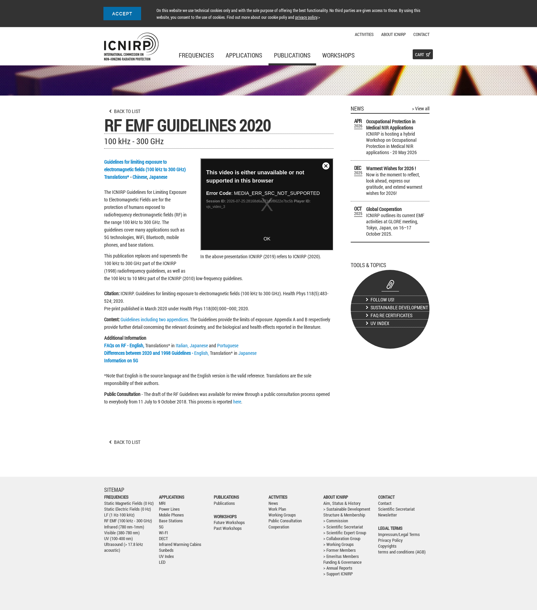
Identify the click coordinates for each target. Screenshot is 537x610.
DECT (163, 538)
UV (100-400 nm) (118, 538)
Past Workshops (228, 528)
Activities (364, 34)
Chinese (140, 177)
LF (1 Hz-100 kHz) (119, 515)
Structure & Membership (344, 515)
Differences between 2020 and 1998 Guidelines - (149, 353)
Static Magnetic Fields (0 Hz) (129, 503)
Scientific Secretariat (396, 509)
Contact (421, 34)
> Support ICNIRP (338, 574)
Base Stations (171, 521)
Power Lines (169, 509)
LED (162, 562)
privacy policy (306, 17)
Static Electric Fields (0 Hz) (127, 509)
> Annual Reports (337, 568)
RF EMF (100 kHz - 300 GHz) (128, 521)
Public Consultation (285, 521)
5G (161, 527)
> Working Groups (338, 544)
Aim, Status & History (342, 503)
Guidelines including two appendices (154, 319)
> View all (420, 108)
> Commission (335, 521)
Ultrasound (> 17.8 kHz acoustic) (123, 547)
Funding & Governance (342, 562)
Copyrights (387, 546)
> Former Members (339, 550)
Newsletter (387, 515)
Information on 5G (121, 360)
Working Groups (282, 515)
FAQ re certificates (391, 315)
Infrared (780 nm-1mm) (124, 527)
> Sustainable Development (346, 509)
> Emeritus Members (341, 556)
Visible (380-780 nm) (122, 533)
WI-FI (163, 533)
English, (202, 353)
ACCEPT (122, 13)
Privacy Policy (390, 540)
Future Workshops (229, 522)
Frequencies (196, 55)
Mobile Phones (171, 515)
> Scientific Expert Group (344, 533)
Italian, (182, 345)
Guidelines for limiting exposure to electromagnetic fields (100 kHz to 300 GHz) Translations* (145, 169)
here (237, 401)
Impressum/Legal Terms (399, 534)
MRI (162, 503)
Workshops (338, 55)
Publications (292, 55)
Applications (244, 55)
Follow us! (382, 299)
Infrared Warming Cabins (180, 544)
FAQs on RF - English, (124, 345)
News (273, 503)
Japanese (158, 177)
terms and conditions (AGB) (402, 552)
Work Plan (277, 509)
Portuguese (227, 345)
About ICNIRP (393, 34)
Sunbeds (166, 550)
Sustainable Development (399, 307)
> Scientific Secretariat (343, 527)
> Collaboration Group (341, 538)
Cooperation (278, 527)
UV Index (380, 323)
